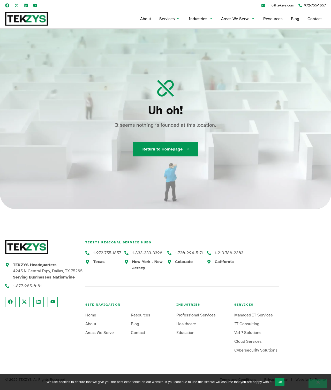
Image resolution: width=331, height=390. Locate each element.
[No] (318, 383)
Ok (279, 382)
